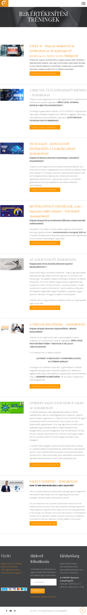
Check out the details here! (43, 523)
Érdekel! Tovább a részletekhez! (43, 73)
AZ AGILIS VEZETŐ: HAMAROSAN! (53, 259)
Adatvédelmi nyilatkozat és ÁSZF (43, 596)
